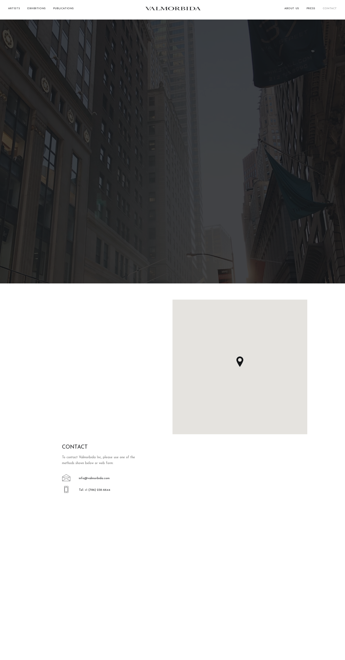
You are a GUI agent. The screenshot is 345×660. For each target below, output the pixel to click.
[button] (66, 174)
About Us (291, 10)
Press (311, 10)
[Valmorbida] (173, 10)
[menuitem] (15, 10)
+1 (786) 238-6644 (41, 615)
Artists (14, 10)
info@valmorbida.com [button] (94, 173)
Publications (63, 10)
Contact (330, 10)
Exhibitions (36, 10)
